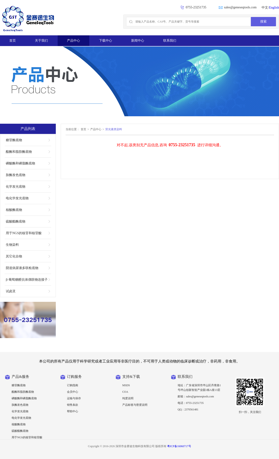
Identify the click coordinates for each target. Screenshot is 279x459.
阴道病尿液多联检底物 (22, 268)
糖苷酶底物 (14, 140)
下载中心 (105, 40)
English (274, 7)
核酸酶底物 (14, 210)
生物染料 (12, 244)
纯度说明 (127, 398)
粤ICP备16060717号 (179, 446)
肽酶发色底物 (15, 175)
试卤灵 (11, 291)
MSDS (126, 385)
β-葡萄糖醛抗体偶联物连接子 (27, 279)
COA (125, 391)
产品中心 (73, 40)
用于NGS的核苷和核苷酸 (24, 233)
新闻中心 (137, 40)
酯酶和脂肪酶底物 (19, 151)
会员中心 (72, 391)
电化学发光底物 (17, 198)
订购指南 (72, 385)
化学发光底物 (15, 186)
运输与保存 (74, 398)
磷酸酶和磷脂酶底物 (20, 163)
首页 (12, 40)
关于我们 (41, 40)
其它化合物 (14, 256)
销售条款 (72, 404)
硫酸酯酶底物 (15, 221)
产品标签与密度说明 (134, 404)
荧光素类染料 (113, 129)
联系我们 (169, 40)
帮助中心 (72, 411)
